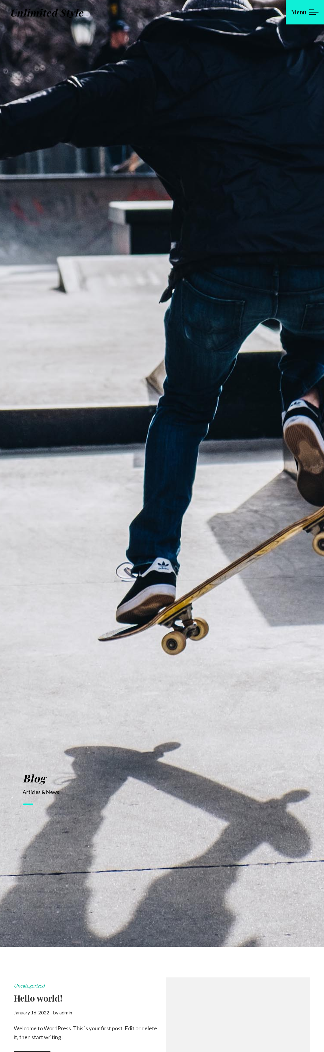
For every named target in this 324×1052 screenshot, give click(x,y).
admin (65, 1012)
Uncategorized (29, 985)
